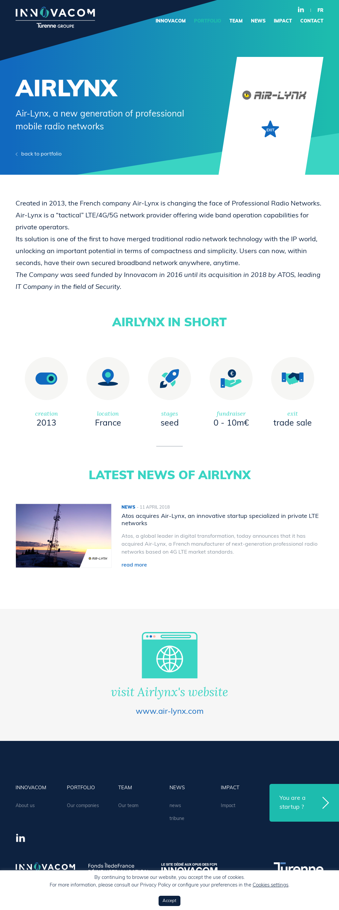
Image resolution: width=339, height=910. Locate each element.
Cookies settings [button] (270, 885)
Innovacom (171, 21)
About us (25, 805)
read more (134, 565)
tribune (177, 818)
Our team (128, 805)
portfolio (207, 21)
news (258, 21)
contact (311, 21)
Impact (283, 21)
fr (320, 10)
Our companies (83, 805)
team (236, 21)
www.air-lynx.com (170, 712)
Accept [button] (169, 901)
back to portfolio (41, 154)
